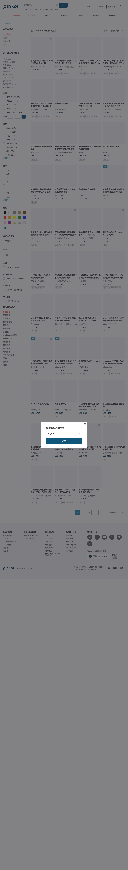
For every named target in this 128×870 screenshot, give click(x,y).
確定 (64, 441)
